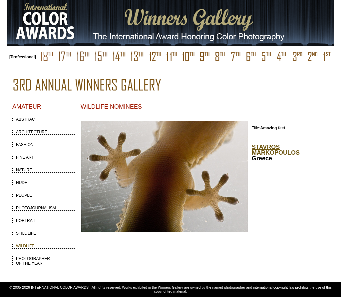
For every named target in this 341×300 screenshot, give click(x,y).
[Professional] (22, 57)
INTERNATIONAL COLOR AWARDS (60, 287)
